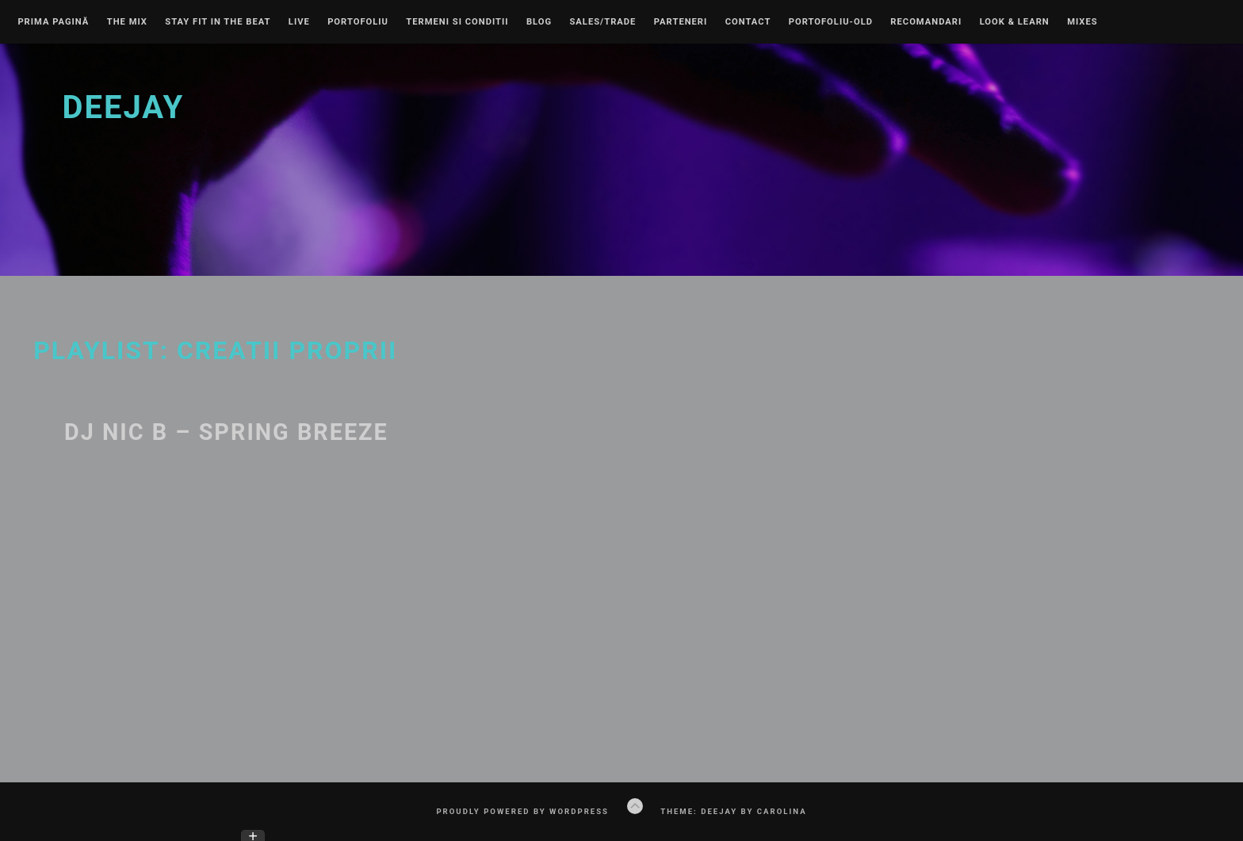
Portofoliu (357, 22)
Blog (539, 22)
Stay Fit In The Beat (217, 22)
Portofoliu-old (831, 22)
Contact (748, 22)
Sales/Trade (602, 22)
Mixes (1082, 22)
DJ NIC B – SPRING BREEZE (226, 432)
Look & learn (1015, 22)
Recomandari (926, 22)
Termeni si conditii (457, 22)
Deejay (123, 107)
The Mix (127, 22)
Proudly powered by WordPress (522, 811)
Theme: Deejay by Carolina (733, 811)
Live (299, 22)
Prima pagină (53, 22)
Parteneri (681, 22)
